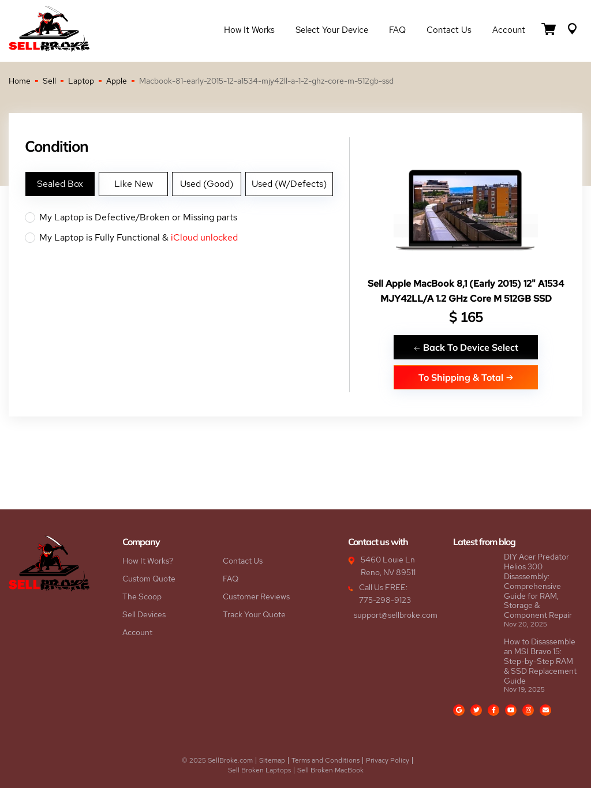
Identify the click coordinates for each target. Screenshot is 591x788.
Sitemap (272, 760)
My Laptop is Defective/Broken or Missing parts (187, 217)
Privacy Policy (387, 760)
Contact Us (449, 30)
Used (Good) (206, 184)
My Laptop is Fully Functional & (187, 237)
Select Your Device (332, 30)
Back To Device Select (465, 347)
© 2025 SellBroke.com (217, 760)
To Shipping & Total (466, 377)
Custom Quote (148, 578)
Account (508, 30)
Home (20, 81)
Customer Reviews (256, 596)
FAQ (397, 30)
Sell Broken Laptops (259, 770)
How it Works (249, 30)
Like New (133, 184)
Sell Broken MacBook (330, 770)
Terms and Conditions (325, 760)
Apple (116, 81)
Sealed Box (60, 184)
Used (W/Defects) (289, 184)
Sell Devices (144, 614)
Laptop (81, 81)
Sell (49, 81)
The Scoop (142, 596)
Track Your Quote (254, 614)
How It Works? (147, 561)
